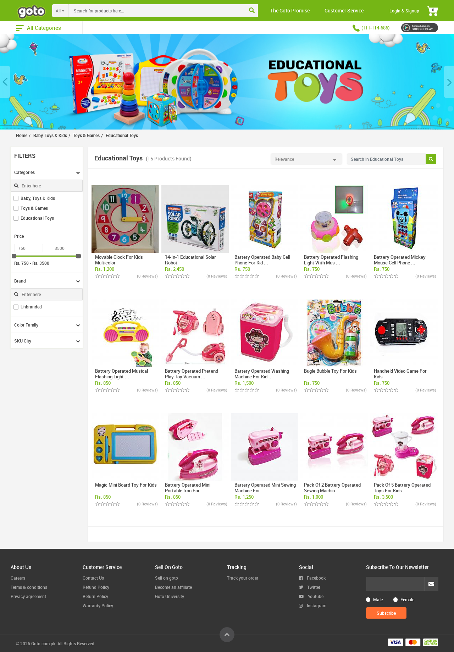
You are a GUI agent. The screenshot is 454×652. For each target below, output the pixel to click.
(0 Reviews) (147, 276)
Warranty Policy (98, 605)
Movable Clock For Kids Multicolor (119, 260)
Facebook (312, 578)
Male (378, 599)
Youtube (311, 596)
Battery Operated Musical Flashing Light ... (121, 374)
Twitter (309, 587)
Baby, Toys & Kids (38, 198)
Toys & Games (34, 208)
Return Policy (95, 596)
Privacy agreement (28, 596)
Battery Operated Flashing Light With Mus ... (331, 260)
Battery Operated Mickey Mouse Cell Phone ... (400, 260)
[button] (5, 82)
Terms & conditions (29, 587)
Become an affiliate (173, 587)
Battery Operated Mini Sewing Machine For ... (265, 488)
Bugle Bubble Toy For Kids (330, 371)
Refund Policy (96, 587)
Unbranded (31, 306)
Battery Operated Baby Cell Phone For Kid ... (262, 260)
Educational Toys (37, 218)
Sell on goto (166, 578)
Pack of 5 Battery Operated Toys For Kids (402, 488)
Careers (18, 578)
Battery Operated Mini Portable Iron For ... (187, 488)
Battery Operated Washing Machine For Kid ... (261, 374)
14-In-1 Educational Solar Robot (190, 260)
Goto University (169, 596)
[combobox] (171, 10)
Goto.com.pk (43, 643)
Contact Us (93, 578)
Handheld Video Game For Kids (400, 374)
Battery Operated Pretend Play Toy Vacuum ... (191, 374)
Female (407, 599)
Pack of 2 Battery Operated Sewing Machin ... (332, 488)
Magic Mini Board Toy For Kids (126, 485)
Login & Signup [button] (404, 10)
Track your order (242, 578)
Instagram (312, 605)
